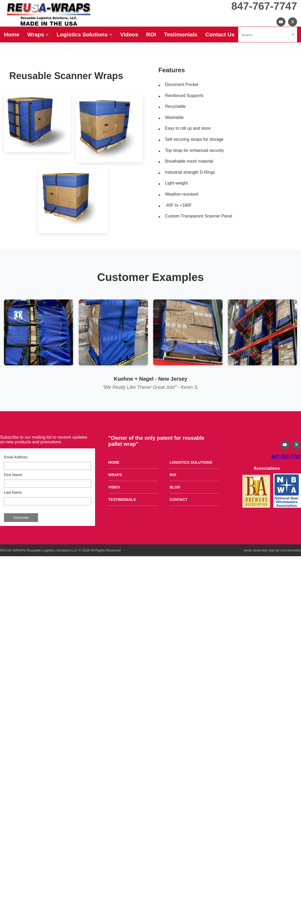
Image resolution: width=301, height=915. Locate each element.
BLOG (175, 487)
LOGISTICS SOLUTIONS (191, 462)
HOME (113, 462)
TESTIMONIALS (122, 499)
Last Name (13, 492)
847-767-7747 (264, 6)
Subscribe (21, 518)
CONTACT (178, 499)
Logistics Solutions (84, 34)
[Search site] (267, 34)
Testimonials (180, 34)
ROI (151, 34)
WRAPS (115, 475)
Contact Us (220, 34)
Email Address (15, 457)
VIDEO (114, 487)
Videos (129, 34)
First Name (13, 475)
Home (11, 34)
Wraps (38, 34)
